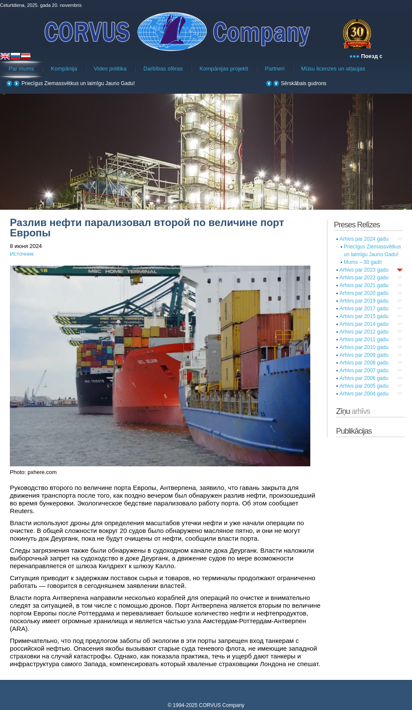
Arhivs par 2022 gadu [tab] (363, 278)
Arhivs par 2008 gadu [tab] (363, 363)
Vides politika (110, 68)
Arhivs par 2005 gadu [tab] (363, 386)
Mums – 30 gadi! (363, 262)
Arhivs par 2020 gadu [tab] (363, 293)
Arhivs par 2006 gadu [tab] (363, 378)
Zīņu (353, 411)
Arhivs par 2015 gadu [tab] (363, 316)
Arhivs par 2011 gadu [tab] (363, 340)
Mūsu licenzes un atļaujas (333, 68)
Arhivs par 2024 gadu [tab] (363, 239)
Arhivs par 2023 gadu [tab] (363, 270)
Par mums (21, 68)
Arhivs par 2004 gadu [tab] (363, 394)
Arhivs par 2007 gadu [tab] (363, 370)
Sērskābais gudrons (304, 83)
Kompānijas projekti (224, 68)
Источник (22, 254)
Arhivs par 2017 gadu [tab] (363, 309)
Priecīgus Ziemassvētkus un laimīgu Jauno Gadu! (78, 83)
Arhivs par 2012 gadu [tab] (363, 332)
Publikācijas (354, 431)
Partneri (275, 68)
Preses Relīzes (357, 224)
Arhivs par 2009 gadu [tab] (363, 355)
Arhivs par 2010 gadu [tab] (363, 347)
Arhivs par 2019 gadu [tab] (363, 301)
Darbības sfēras (163, 68)
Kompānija (64, 68)
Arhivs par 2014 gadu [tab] (363, 324)
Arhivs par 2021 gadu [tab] (363, 285)
